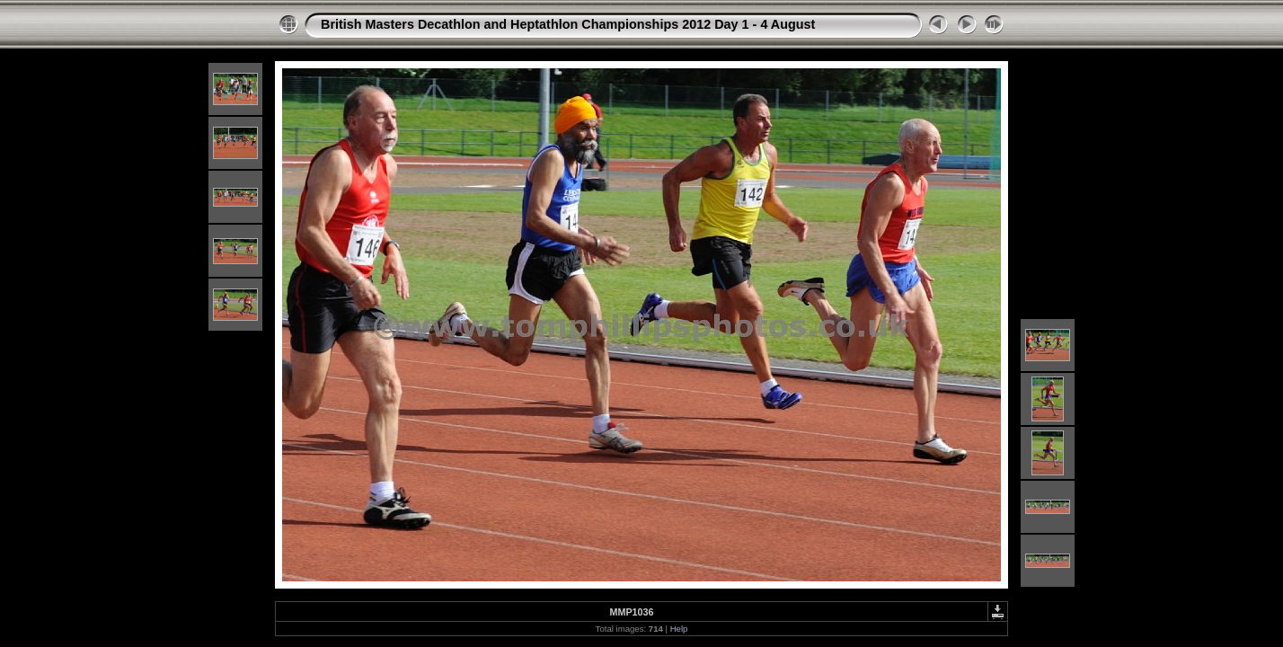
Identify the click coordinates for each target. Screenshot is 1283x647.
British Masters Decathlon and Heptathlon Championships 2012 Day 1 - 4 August (568, 24)
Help (679, 629)
